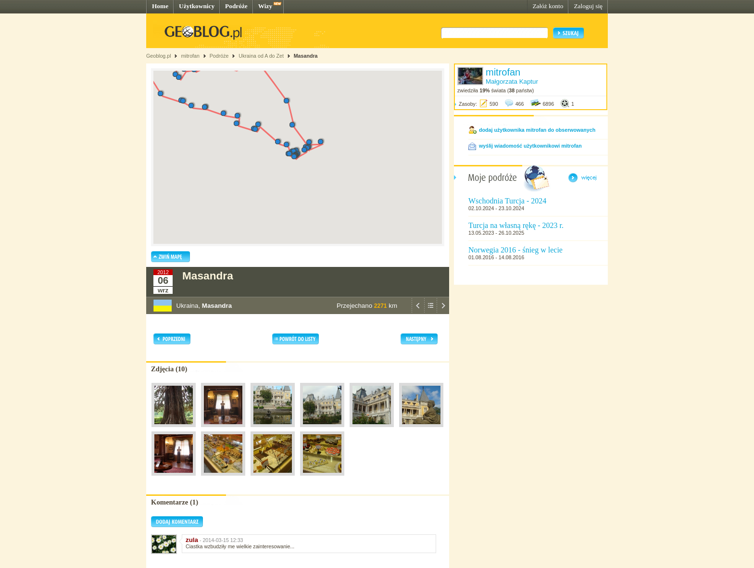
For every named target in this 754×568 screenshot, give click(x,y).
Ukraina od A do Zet (261, 56)
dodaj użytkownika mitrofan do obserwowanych (537, 130)
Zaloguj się (588, 6)
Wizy (265, 6)
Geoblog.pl (158, 56)
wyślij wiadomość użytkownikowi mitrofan (530, 146)
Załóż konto (547, 6)
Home (160, 6)
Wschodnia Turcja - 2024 (507, 201)
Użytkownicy (196, 6)
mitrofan (190, 56)
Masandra (306, 56)
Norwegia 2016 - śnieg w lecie (515, 250)
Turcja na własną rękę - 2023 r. (516, 225)
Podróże (236, 6)
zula (192, 539)
